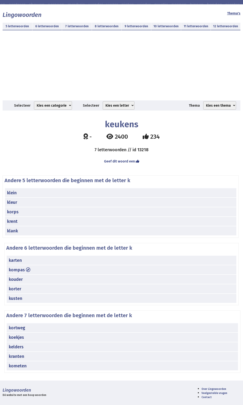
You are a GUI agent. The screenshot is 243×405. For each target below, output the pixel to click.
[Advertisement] (121, 68)
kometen (18, 365)
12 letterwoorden (225, 26)
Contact (206, 397)
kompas (19, 269)
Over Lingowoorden (213, 389)
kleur (12, 202)
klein (12, 192)
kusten (15, 298)
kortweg (17, 327)
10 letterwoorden (166, 26)
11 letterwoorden (196, 26)
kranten (16, 356)
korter (15, 288)
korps (13, 211)
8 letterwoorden (106, 26)
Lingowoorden (22, 14)
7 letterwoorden (77, 26)
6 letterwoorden (47, 26)
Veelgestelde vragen (214, 393)
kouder (16, 279)
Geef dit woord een (121, 161)
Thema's (233, 13)
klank (12, 230)
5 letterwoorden (17, 26)
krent (12, 221)
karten (15, 260)
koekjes (16, 337)
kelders (16, 346)
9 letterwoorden (136, 26)
